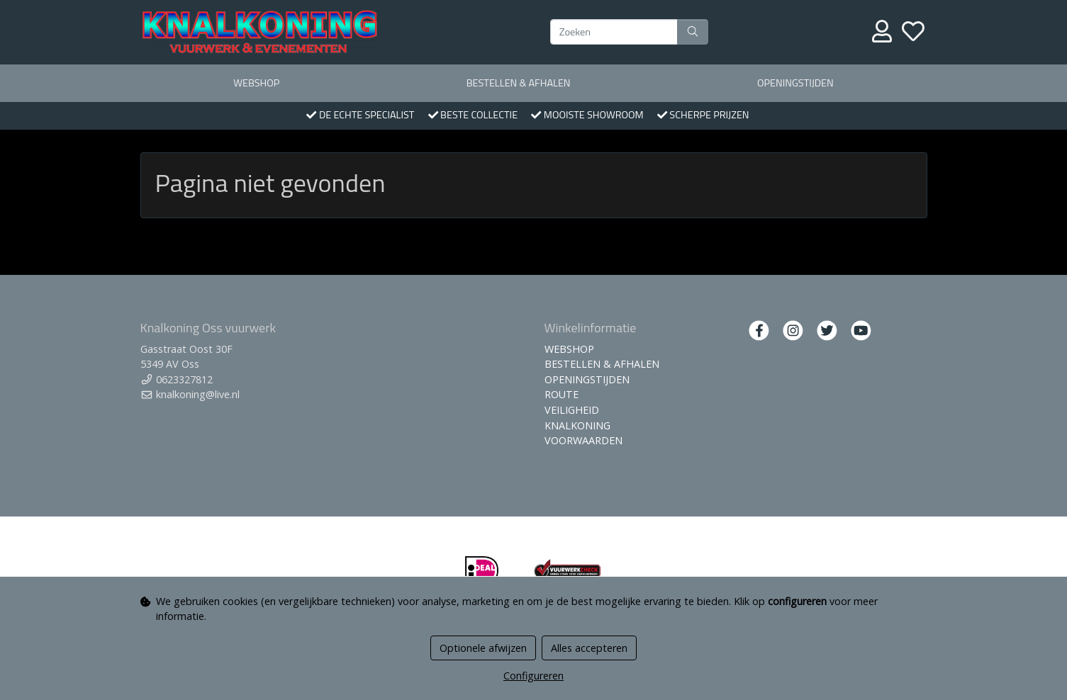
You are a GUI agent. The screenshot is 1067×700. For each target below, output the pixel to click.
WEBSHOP (256, 83)
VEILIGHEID (571, 410)
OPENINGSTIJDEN (795, 83)
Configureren (533, 675)
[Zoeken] (614, 32)
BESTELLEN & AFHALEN (519, 83)
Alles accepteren (589, 648)
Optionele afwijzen (483, 648)
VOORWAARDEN (583, 440)
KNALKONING (577, 425)
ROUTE (561, 394)
